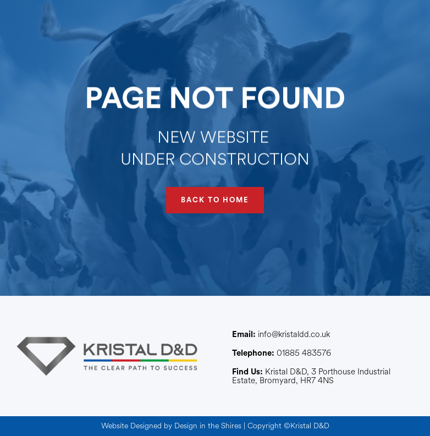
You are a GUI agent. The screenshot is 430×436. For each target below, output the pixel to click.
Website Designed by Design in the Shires (171, 426)
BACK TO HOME (215, 199)
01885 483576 (281, 353)
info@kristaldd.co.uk (281, 334)
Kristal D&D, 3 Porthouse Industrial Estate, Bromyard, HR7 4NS (311, 376)
